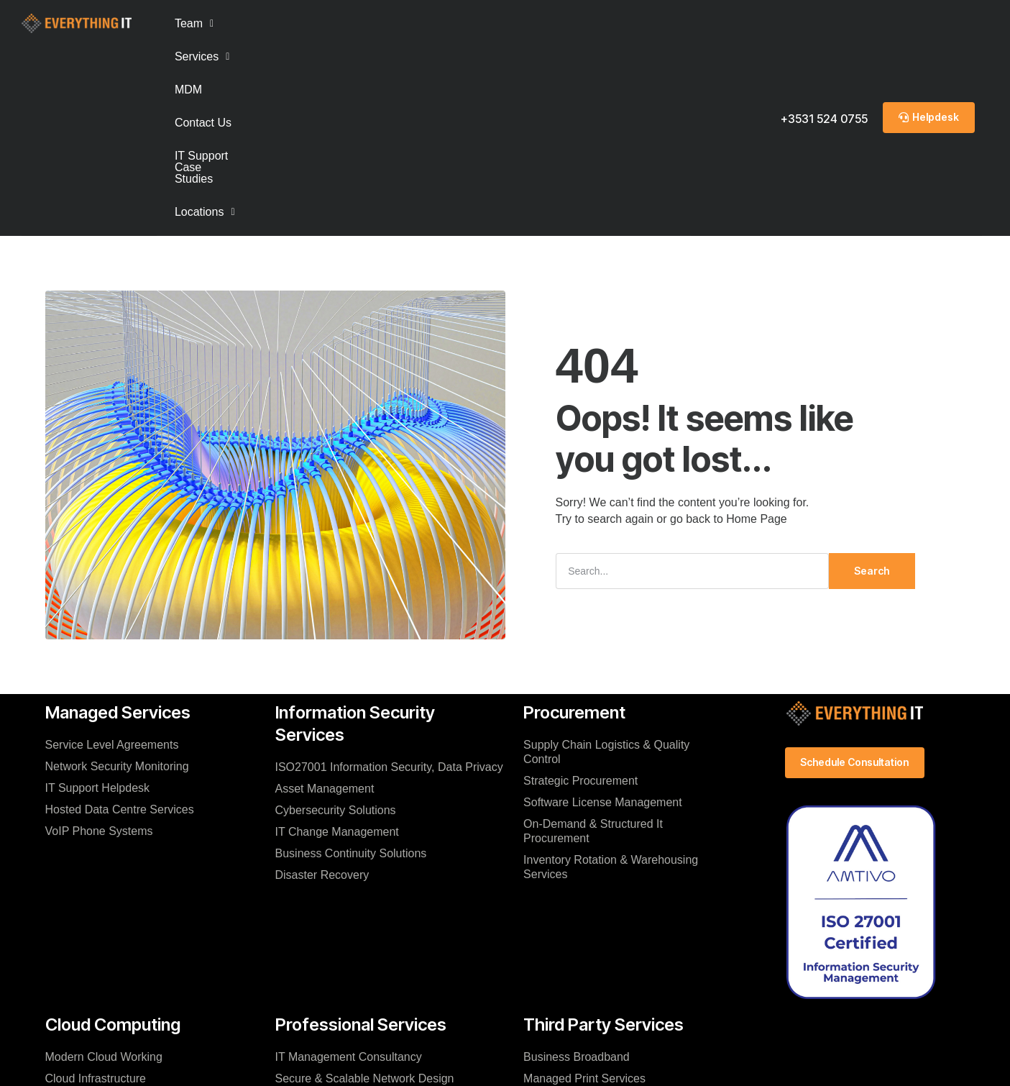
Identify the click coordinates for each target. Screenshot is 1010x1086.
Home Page (756, 330)
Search (871, 381)
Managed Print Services (584, 889)
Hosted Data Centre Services (119, 620)
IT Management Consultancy (348, 868)
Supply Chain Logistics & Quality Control (606, 562)
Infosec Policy (580, 1059)
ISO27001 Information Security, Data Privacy (389, 578)
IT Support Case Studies (501, 23)
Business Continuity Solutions (351, 664)
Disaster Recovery (322, 686)
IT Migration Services (329, 911)
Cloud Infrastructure (96, 889)
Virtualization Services (331, 954)
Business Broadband (576, 868)
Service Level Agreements (112, 555)
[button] (194, 23)
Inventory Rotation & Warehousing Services (610, 678)
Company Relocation (328, 932)
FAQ (56, 911)
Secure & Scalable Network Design (364, 889)
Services (262, 23)
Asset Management (325, 599)
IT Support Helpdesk (97, 599)
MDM (325, 23)
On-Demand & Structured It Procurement (593, 642)
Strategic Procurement (580, 591)
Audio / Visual (558, 932)
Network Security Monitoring (117, 577)
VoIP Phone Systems (99, 642)
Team (194, 23)
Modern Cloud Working (103, 868)
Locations (616, 23)
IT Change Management (337, 642)
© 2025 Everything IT (497, 1075)
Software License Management (602, 613)
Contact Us (389, 23)
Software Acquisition (575, 911)
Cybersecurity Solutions (335, 621)
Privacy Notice (499, 1059)
